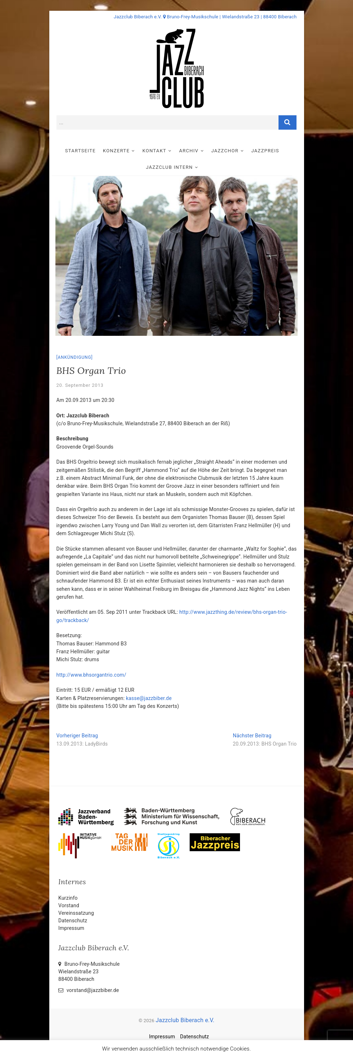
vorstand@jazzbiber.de (88, 990)
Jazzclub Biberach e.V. (184, 1020)
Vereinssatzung (76, 913)
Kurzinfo (68, 898)
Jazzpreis (269, 150)
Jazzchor (229, 150)
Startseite (84, 150)
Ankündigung (74, 357)
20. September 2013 (80, 385)
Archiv (193, 150)
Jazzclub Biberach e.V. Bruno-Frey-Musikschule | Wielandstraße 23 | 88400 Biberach (205, 16)
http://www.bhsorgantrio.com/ (91, 675)
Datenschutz (72, 920)
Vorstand (68, 905)
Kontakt (159, 150)
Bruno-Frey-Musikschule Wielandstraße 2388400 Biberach (89, 971)
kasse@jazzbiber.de (149, 698)
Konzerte (120, 150)
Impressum (71, 928)
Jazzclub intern (173, 167)
